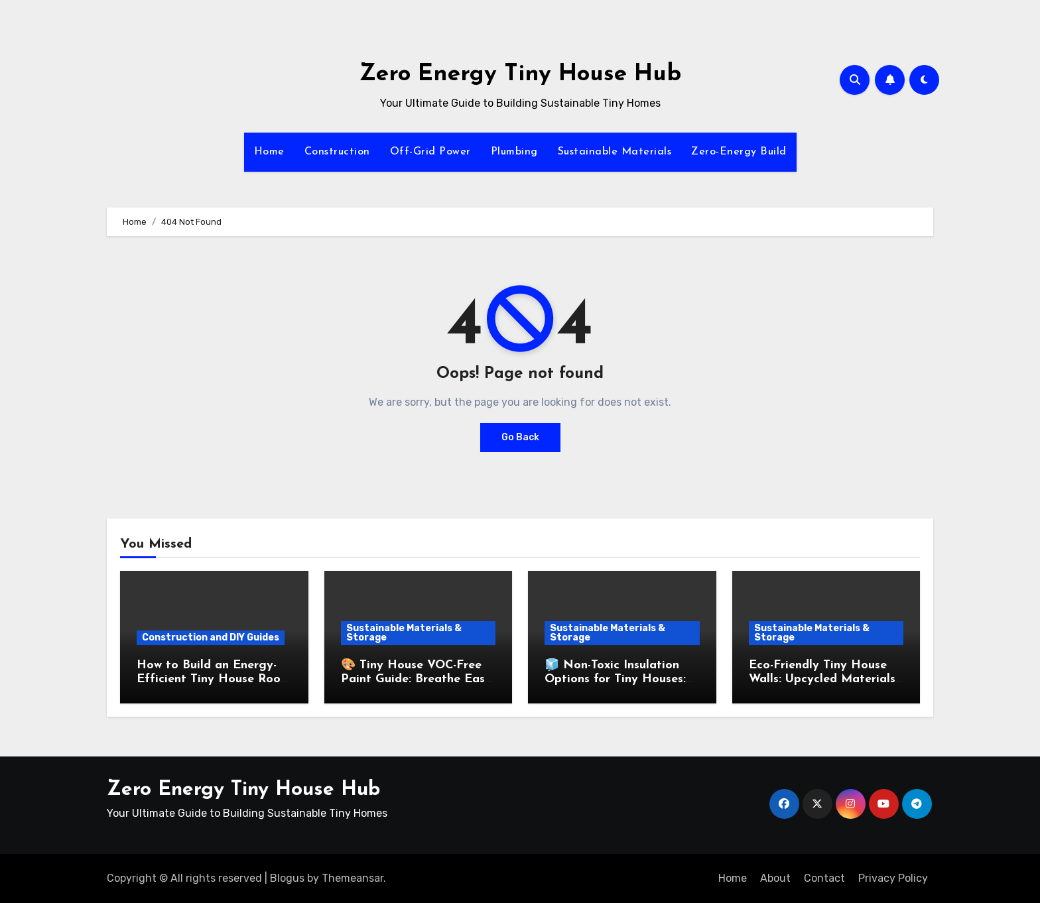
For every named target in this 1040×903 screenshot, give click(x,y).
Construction (337, 152)
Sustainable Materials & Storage (404, 633)
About (775, 878)
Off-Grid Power (430, 152)
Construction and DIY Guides (210, 637)
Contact (824, 878)
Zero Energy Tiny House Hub (520, 74)
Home (269, 152)
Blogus (287, 878)
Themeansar (352, 878)
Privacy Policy (893, 878)
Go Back (520, 437)
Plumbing (514, 152)
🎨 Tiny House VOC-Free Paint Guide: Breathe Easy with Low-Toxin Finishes (416, 679)
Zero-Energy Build (739, 152)
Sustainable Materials (615, 152)
